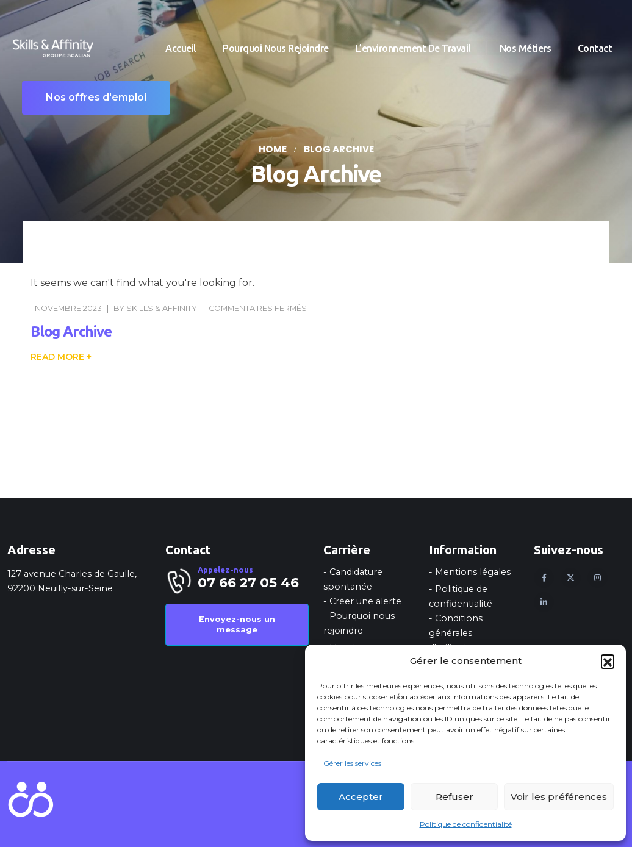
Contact (595, 48)
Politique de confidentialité (466, 824)
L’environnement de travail (414, 48)
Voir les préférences (559, 796)
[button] (607, 661)
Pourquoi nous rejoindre (276, 48)
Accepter (361, 796)
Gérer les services (352, 763)
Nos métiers (525, 48)
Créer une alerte (365, 601)
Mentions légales (473, 571)
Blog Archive (71, 331)
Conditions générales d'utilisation (456, 633)
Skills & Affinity (161, 308)
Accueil (180, 48)
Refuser (454, 796)
